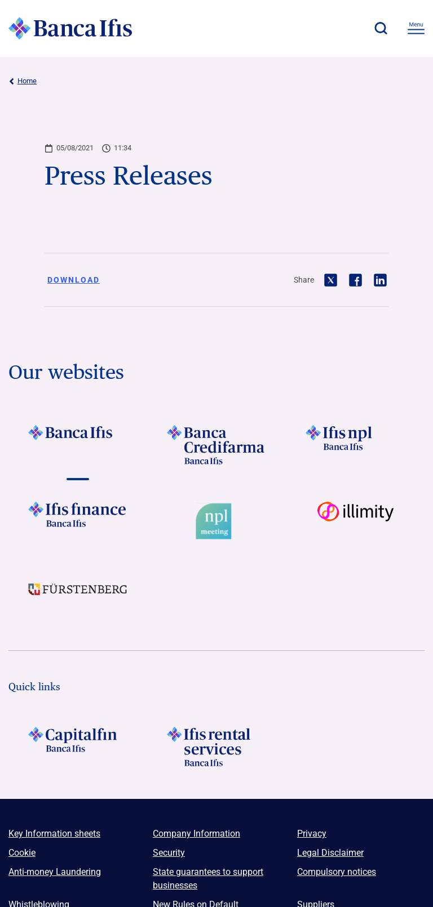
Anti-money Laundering (54, 871)
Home (22, 81)
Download (73, 279)
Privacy (311, 833)
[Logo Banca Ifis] (70, 28)
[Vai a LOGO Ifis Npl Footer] (355, 445)
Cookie (22, 852)
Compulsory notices (336, 871)
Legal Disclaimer (330, 852)
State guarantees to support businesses (208, 878)
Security (169, 852)
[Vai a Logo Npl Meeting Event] (216, 521)
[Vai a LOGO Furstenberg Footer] (77, 598)
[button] (380, 28)
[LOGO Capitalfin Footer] (77, 746)
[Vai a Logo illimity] (355, 521)
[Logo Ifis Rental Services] (216, 746)
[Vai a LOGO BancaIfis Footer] (77, 445)
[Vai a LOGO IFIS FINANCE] (77, 521)
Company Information (196, 833)
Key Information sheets (54, 833)
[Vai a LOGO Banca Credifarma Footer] (216, 445)
